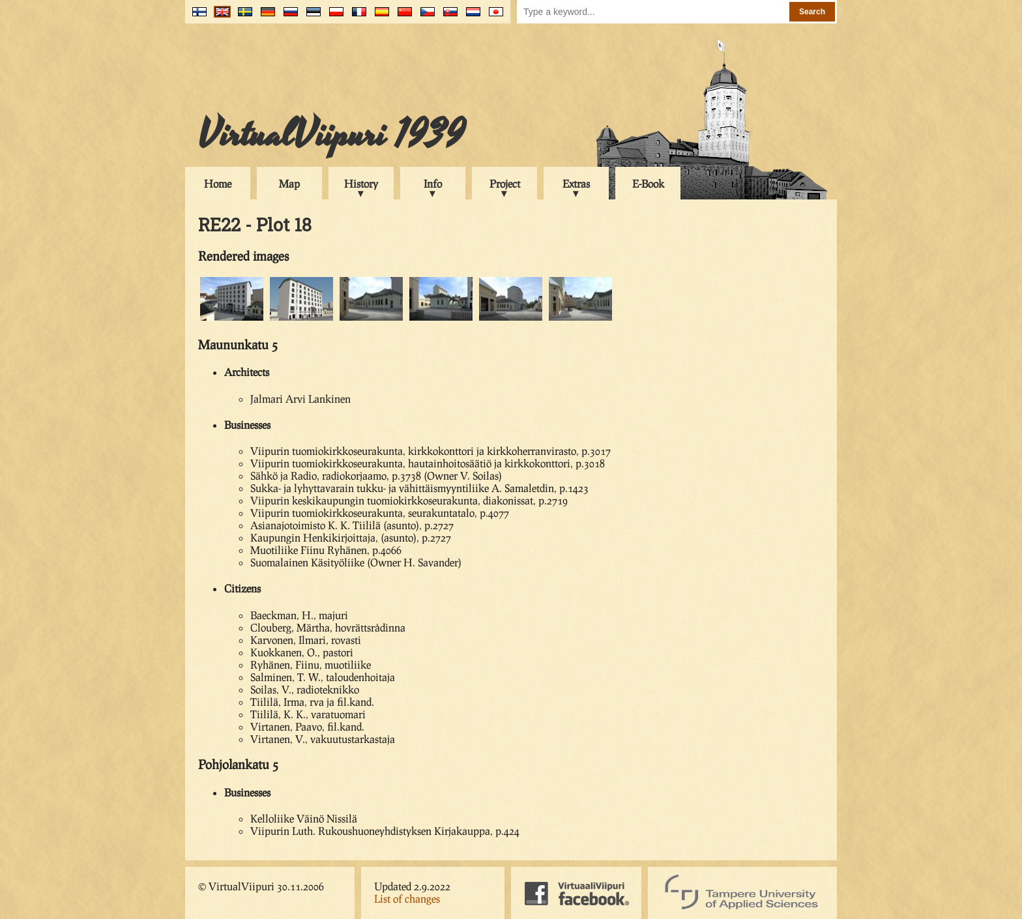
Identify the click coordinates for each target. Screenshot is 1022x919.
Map (289, 183)
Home (217, 183)
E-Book (648, 183)
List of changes (407, 898)
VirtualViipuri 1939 (331, 135)
